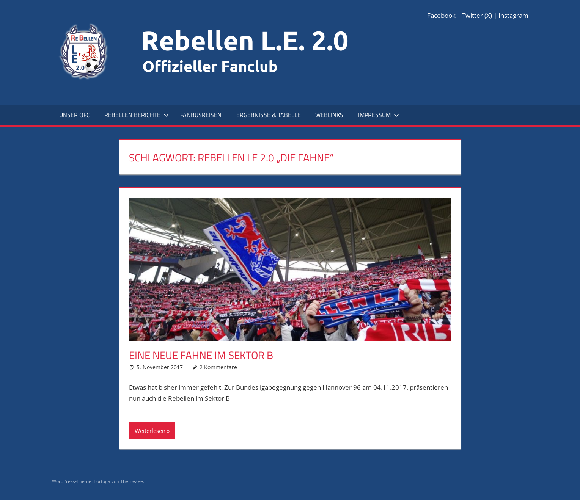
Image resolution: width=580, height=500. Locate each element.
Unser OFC (74, 114)
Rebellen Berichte (136, 114)
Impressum (378, 114)
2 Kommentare (218, 367)
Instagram (513, 15)
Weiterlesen (150, 430)
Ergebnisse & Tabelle (268, 114)
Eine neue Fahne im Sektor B (201, 355)
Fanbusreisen (201, 114)
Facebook (441, 15)
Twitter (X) (477, 15)
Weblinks (329, 114)
